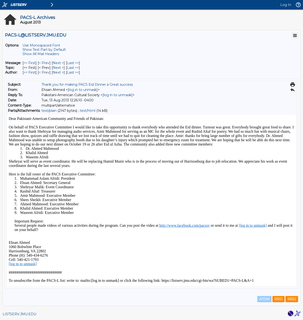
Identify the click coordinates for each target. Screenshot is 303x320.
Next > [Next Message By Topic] (58, 68)
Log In (285, 5)
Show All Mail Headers (40, 54)
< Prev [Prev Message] (44, 63)
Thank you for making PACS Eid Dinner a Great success (87, 84)
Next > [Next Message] (58, 63)
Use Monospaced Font (41, 45)
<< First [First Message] (30, 63)
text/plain (49, 110)
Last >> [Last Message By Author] (73, 72)
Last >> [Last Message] (73, 63)
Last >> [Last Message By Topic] (73, 68)
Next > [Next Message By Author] (58, 72)
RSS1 (278, 299)
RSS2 (291, 299)
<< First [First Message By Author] (30, 72)
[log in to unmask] (83, 90)
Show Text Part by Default (44, 49)
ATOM (264, 299)
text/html (87, 110)
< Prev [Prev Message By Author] (44, 72)
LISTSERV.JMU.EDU (19, 314)
